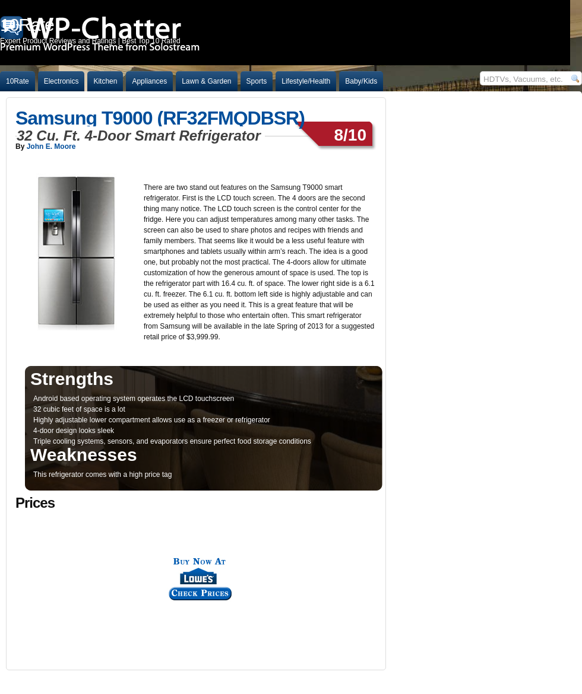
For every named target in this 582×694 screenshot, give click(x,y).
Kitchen (105, 81)
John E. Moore (51, 146)
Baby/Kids (361, 81)
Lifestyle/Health (305, 81)
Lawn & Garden (206, 81)
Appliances (149, 81)
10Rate (17, 81)
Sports (256, 81)
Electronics (61, 81)
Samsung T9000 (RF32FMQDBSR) (160, 118)
